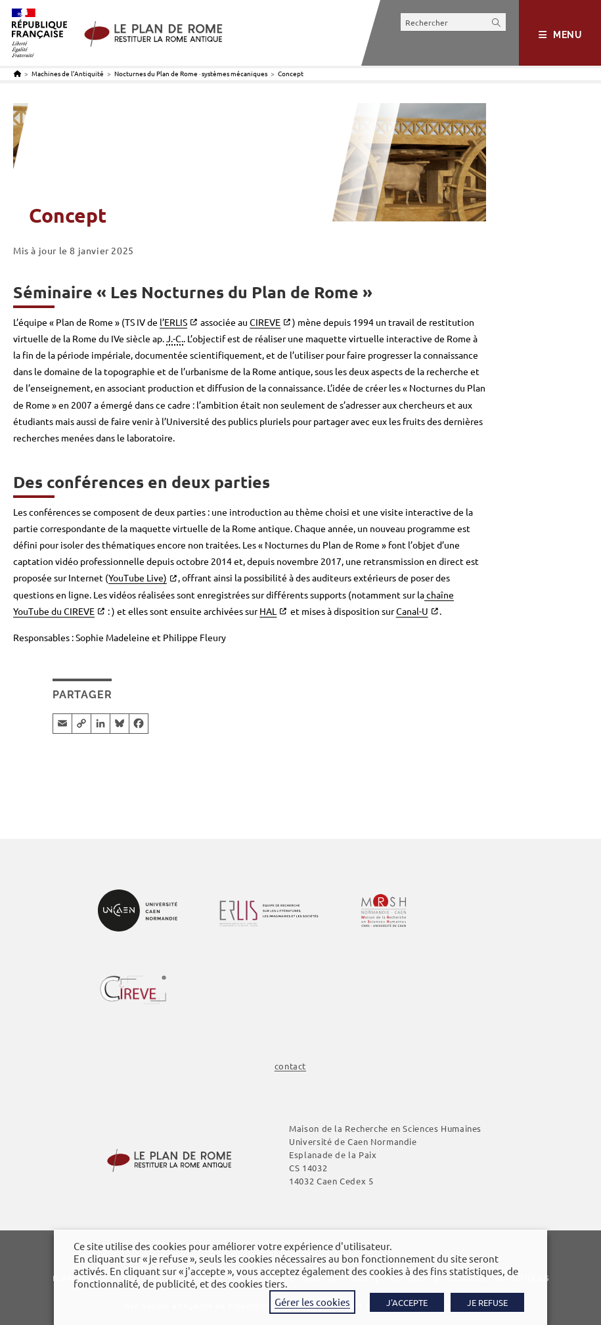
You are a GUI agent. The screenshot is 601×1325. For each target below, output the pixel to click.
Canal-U (412, 611)
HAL (268, 611)
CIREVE (265, 322)
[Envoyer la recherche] (496, 22)
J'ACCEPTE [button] (407, 1302)
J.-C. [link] (174, 338)
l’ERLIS (173, 322)
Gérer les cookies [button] (312, 1301)
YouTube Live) (137, 577)
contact (290, 1065)
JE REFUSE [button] (487, 1302)
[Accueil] (17, 73)
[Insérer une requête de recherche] (453, 22)
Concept (290, 73)
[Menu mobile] (561, 35)
